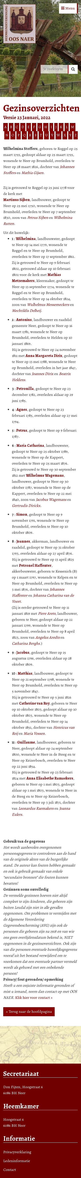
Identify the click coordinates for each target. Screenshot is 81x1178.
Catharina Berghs (26, 643)
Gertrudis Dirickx (26, 505)
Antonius (24, 319)
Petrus (21, 430)
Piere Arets (47, 613)
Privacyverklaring (17, 1152)
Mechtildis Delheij (26, 310)
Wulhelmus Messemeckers (48, 304)
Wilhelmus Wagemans (45, 475)
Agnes (21, 409)
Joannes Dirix (42, 373)
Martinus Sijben (16, 199)
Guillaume (26, 742)
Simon (21, 514)
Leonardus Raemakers (36, 808)
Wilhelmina (26, 238)
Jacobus (22, 652)
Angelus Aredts (47, 637)
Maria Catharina (30, 445)
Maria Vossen (34, 733)
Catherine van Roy (34, 703)
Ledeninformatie (16, 1160)
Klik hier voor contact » (33, 997)
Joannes (23, 541)
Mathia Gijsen (32, 172)
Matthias (25, 673)
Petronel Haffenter (35, 565)
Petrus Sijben (37, 217)
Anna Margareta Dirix (43, 355)
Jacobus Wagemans (51, 499)
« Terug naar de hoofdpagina (29, 1011)
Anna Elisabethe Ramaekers (49, 778)
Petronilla (25, 388)
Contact (9, 1169)
